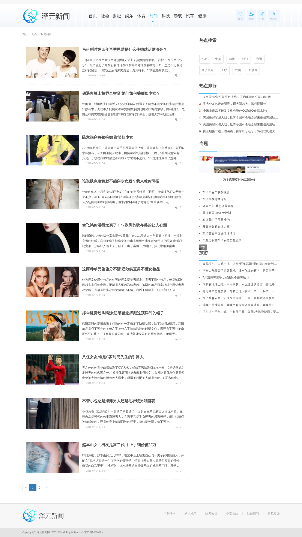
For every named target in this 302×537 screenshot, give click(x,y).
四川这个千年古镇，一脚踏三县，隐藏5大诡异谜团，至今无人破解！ (241, 312)
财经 (117, 16)
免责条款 (232, 513)
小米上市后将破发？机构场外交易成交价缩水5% (233, 110)
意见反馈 (274, 513)
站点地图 (191, 513)
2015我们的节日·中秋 (216, 219)
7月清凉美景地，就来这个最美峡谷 (226, 277)
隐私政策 (211, 513)
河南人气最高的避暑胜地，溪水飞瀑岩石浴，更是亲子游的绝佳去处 (241, 270)
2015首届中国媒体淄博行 (219, 233)
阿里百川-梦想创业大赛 (218, 206)
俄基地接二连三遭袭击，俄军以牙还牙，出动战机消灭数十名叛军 (239, 131)
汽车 (190, 16)
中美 (218, 59)
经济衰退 (208, 70)
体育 (141, 16)
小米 (205, 59)
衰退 (259, 59)
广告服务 (170, 513)
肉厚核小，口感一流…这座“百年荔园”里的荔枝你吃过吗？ (241, 264)
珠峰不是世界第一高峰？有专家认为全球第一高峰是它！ (240, 305)
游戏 (178, 16)
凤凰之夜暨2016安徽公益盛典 (222, 240)
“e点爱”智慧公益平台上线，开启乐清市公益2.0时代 (235, 97)
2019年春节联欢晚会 (216, 192)
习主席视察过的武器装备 (239, 180)
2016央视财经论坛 (215, 199)
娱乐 (129, 16)
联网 (238, 70)
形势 (232, 59)
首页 (93, 16)
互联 (224, 70)
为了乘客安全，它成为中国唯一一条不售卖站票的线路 (239, 298)
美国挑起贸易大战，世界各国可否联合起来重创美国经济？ (239, 117)
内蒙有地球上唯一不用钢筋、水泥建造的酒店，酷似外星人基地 (241, 284)
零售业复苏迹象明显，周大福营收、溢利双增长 (232, 103)
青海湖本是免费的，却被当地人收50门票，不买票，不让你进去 (241, 291)
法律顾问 (253, 513)
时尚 (153, 16)
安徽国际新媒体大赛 (216, 226)
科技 (166, 16)
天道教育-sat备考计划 (217, 212)
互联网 (252, 70)
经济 (245, 59)
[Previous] (26, 487)
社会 (105, 16)
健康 (202, 16)
